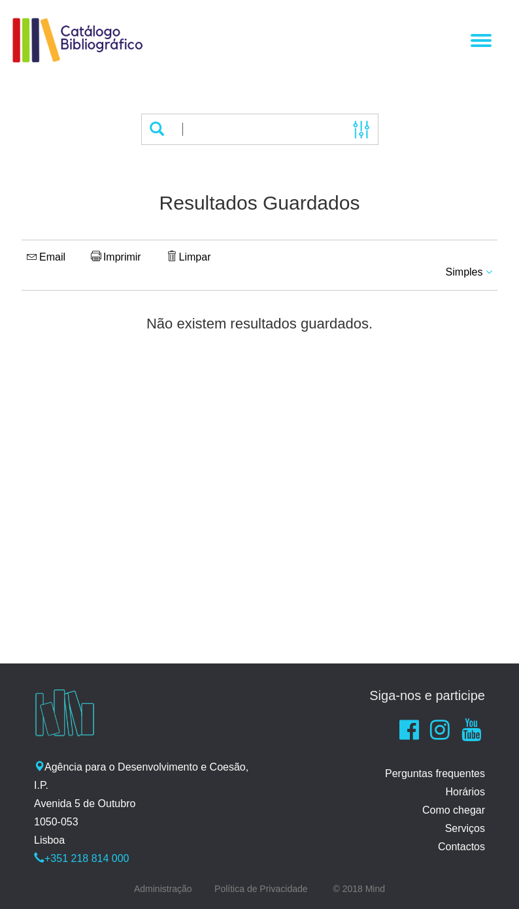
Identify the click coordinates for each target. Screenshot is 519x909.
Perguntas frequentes (435, 773)
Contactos (461, 846)
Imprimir (116, 257)
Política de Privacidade (260, 889)
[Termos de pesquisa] (258, 129)
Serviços (465, 828)
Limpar (189, 257)
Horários (465, 791)
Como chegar (453, 810)
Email (46, 257)
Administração (163, 889)
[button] (157, 129)
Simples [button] (469, 272)
